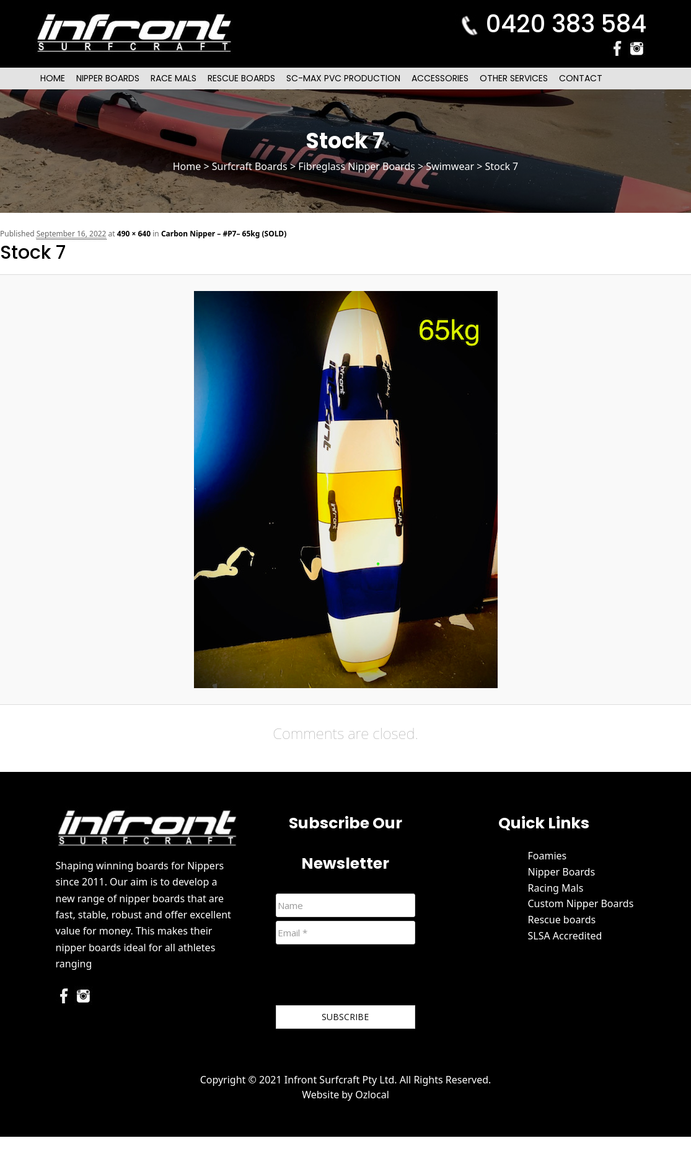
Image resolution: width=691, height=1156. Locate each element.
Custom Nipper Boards (580, 903)
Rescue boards (561, 919)
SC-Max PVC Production (343, 78)
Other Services (514, 78)
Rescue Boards (241, 78)
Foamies (546, 856)
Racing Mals (555, 888)
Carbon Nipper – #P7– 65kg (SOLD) (223, 233)
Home (52, 78)
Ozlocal (372, 1094)
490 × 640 (134, 233)
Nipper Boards (107, 78)
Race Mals (173, 78)
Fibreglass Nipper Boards (356, 166)
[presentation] (370, 977)
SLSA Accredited (564, 936)
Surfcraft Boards (250, 166)
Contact (580, 78)
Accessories (440, 78)
